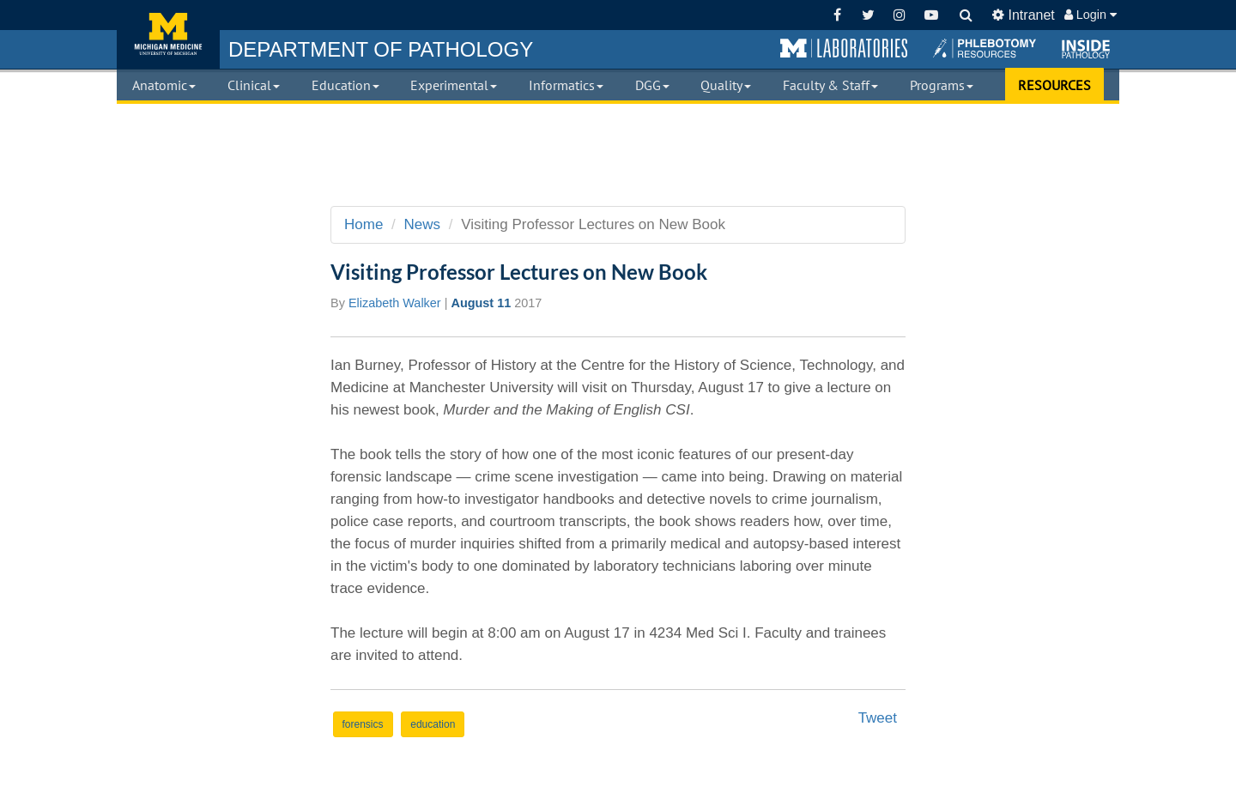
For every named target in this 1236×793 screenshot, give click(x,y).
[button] (843, 49)
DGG (652, 85)
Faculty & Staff (830, 85)
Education (345, 85)
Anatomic (164, 85)
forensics (363, 724)
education (432, 724)
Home (363, 224)
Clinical (253, 85)
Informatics (566, 85)
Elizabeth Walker (394, 303)
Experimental (453, 85)
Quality (725, 85)
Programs (941, 85)
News (422, 224)
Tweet (877, 718)
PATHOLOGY (380, 49)
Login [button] (1090, 14)
